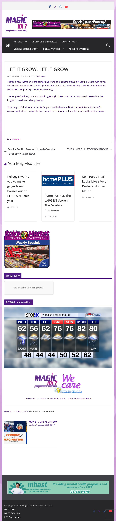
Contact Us (68, 41)
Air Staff (19, 41)
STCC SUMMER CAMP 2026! (43, 422)
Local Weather (52, 48)
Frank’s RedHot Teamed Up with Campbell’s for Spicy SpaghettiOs (29, 151)
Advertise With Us (79, 48)
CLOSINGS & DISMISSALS (44, 41)
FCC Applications (12, 517)
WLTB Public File (12, 513)
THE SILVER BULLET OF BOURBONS (89, 149)
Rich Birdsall (28, 76)
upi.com (15, 139)
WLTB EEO (9, 509)
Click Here (86, 398)
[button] (25, 42)
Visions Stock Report (26, 48)
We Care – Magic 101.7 (16, 411)
